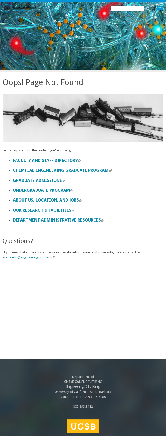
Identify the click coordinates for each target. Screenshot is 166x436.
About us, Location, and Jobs (47, 200)
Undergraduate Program (43, 190)
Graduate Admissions (39, 180)
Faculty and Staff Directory (47, 160)
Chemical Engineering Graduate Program (62, 170)
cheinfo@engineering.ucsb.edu (30, 257)
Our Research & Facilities (43, 210)
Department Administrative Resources (58, 220)
